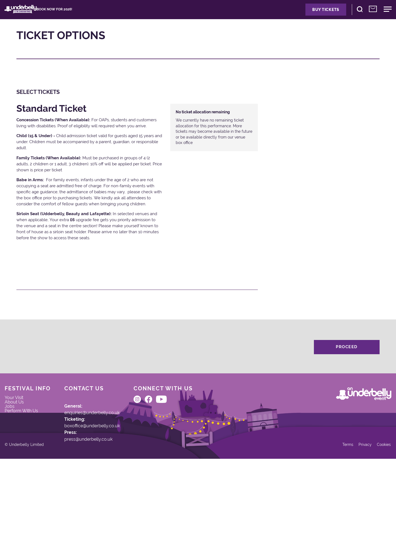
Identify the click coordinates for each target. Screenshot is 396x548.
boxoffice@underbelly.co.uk (104, 451)
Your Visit (23, 418)
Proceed (347, 358)
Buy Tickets (296, 15)
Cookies (374, 528)
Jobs (18, 434)
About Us (23, 426)
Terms (332, 528)
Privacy (352, 528)
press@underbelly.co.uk (100, 470)
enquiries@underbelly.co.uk (104, 432)
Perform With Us (31, 442)
